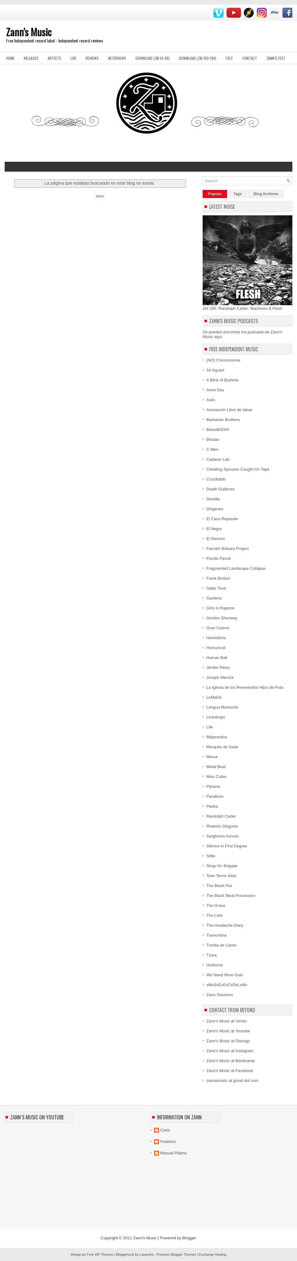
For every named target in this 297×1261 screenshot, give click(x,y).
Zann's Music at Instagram (229, 1050)
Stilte (210, 856)
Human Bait (216, 657)
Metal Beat (216, 766)
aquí (218, 336)
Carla (165, 1130)
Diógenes (214, 509)
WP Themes (104, 1254)
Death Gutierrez (220, 489)
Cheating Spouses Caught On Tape (237, 469)
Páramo (213, 786)
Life (209, 727)
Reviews (92, 58)
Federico (168, 1141)
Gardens (214, 598)
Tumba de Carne (221, 945)
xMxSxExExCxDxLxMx (226, 984)
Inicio (100, 196)
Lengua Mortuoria (222, 707)
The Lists (214, 915)
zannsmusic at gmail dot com (232, 1080)
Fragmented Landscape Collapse (236, 568)
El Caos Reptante (222, 518)
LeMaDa (214, 697)
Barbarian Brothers (223, 419)
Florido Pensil (218, 558)
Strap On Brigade (221, 865)
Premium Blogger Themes (176, 1254)
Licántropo (215, 717)
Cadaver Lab (217, 459)
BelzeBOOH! (217, 429)
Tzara (211, 955)
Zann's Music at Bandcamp (230, 1060)
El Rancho (215, 538)
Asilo (210, 400)
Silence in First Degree (226, 846)
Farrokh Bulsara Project (227, 548)
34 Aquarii (215, 370)
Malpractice (216, 737)
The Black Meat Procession (230, 895)
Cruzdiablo (216, 479)
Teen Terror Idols (221, 875)
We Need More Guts (224, 975)
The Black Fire (219, 885)
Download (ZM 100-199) (197, 58)
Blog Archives (266, 194)
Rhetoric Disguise (222, 826)
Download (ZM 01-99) (153, 58)
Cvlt (229, 58)
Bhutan (212, 439)
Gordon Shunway (221, 618)
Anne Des (215, 390)
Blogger (189, 1238)
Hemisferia (216, 637)
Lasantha (146, 1254)
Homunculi (215, 647)
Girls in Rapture (220, 608)
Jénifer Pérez (218, 667)
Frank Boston (218, 578)
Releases (31, 58)
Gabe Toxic (216, 588)
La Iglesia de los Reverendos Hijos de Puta (244, 687)
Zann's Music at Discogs (228, 1041)
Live (73, 58)
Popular (215, 194)
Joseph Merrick (220, 677)
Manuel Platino (173, 1153)
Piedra (212, 806)
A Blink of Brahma (222, 380)
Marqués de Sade (222, 747)
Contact (249, 58)
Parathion (215, 796)
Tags (238, 194)
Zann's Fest (276, 58)
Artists (54, 58)
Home (10, 58)
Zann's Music (29, 31)
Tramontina (216, 935)
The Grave (215, 905)
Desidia (213, 499)
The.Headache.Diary (224, 925)
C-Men (212, 449)
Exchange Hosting (212, 1254)
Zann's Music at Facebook (229, 1070)
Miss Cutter (216, 776)
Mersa (211, 756)
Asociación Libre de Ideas (229, 409)
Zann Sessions (219, 994)
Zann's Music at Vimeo (226, 1021)
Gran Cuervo (217, 628)
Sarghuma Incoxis (222, 836)
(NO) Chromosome (223, 360)
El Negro (214, 528)
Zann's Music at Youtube (228, 1031)
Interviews (117, 58)
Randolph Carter (221, 816)
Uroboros (214, 965)
